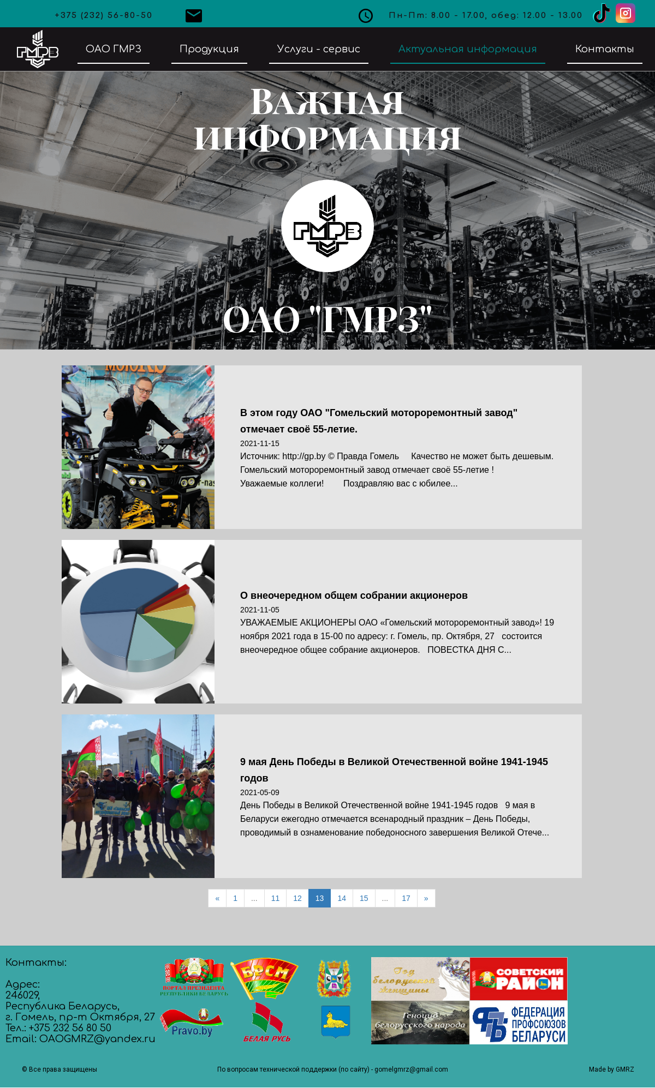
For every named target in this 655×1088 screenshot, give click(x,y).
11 (275, 898)
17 (406, 898)
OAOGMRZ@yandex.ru (97, 1038)
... (254, 898)
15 (364, 898)
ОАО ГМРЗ (113, 49)
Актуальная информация (467, 49)
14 (341, 898)
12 (297, 898)
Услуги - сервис (318, 49)
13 (319, 898)
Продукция (209, 49)
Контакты (604, 49)
